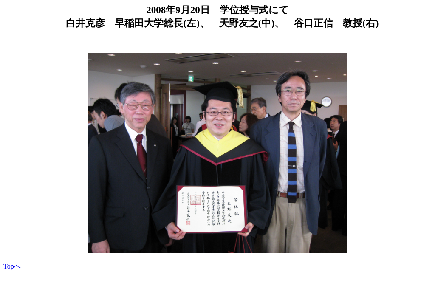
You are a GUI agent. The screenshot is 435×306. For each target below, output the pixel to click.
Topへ (12, 266)
